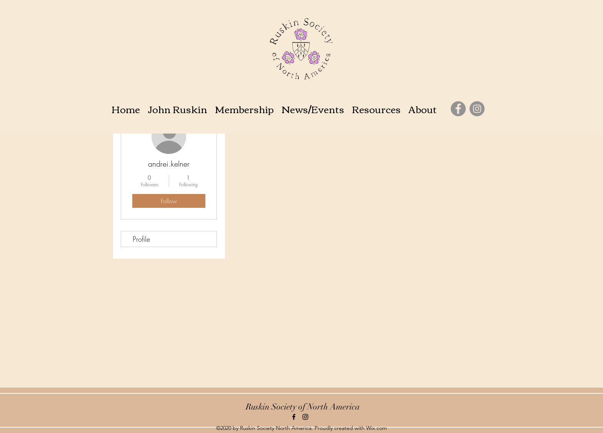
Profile (141, 239)
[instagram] (305, 417)
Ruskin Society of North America (303, 406)
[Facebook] (458, 108)
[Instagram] (477, 108)
